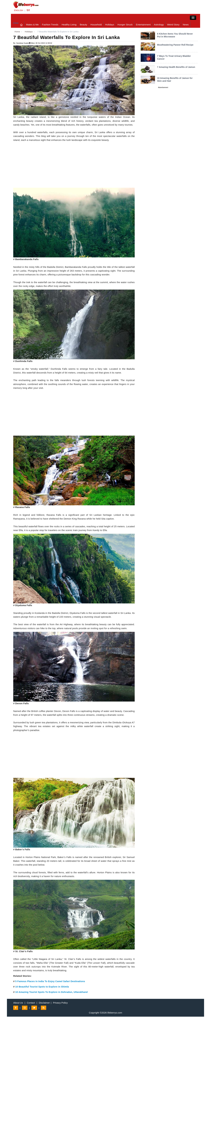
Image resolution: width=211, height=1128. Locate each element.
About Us (18, 1002)
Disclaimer (44, 1002)
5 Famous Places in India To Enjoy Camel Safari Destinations (50, 981)
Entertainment (143, 24)
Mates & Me (32, 24)
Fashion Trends (50, 24)
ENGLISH (18, 10)
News (186, 24)
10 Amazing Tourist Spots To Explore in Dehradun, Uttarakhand (51, 992)
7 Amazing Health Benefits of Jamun (176, 67)
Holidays (109, 24)
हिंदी (28, 10)
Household (96, 24)
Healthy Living (69, 24)
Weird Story (173, 24)
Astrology (159, 24)
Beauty (83, 24)
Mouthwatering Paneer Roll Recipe (175, 45)
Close (15, 23)
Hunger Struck (125, 24)
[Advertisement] (74, 166)
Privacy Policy (60, 1002)
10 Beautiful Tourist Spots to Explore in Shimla (42, 986)
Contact (31, 1002)
